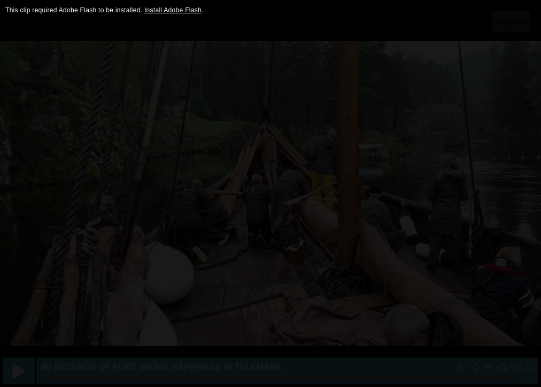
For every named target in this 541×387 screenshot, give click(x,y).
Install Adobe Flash (173, 10)
